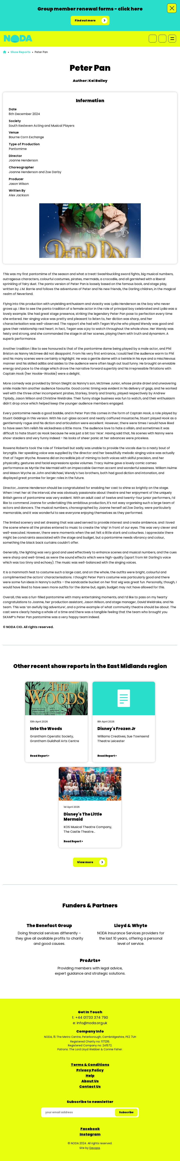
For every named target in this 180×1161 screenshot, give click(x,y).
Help (90, 1075)
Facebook (90, 1128)
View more (85, 862)
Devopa (94, 1148)
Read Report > (39, 756)
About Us (90, 1081)
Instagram (90, 1134)
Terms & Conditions (90, 1064)
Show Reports (20, 52)
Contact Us (90, 1086)
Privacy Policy (90, 1070)
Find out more (85, 20)
